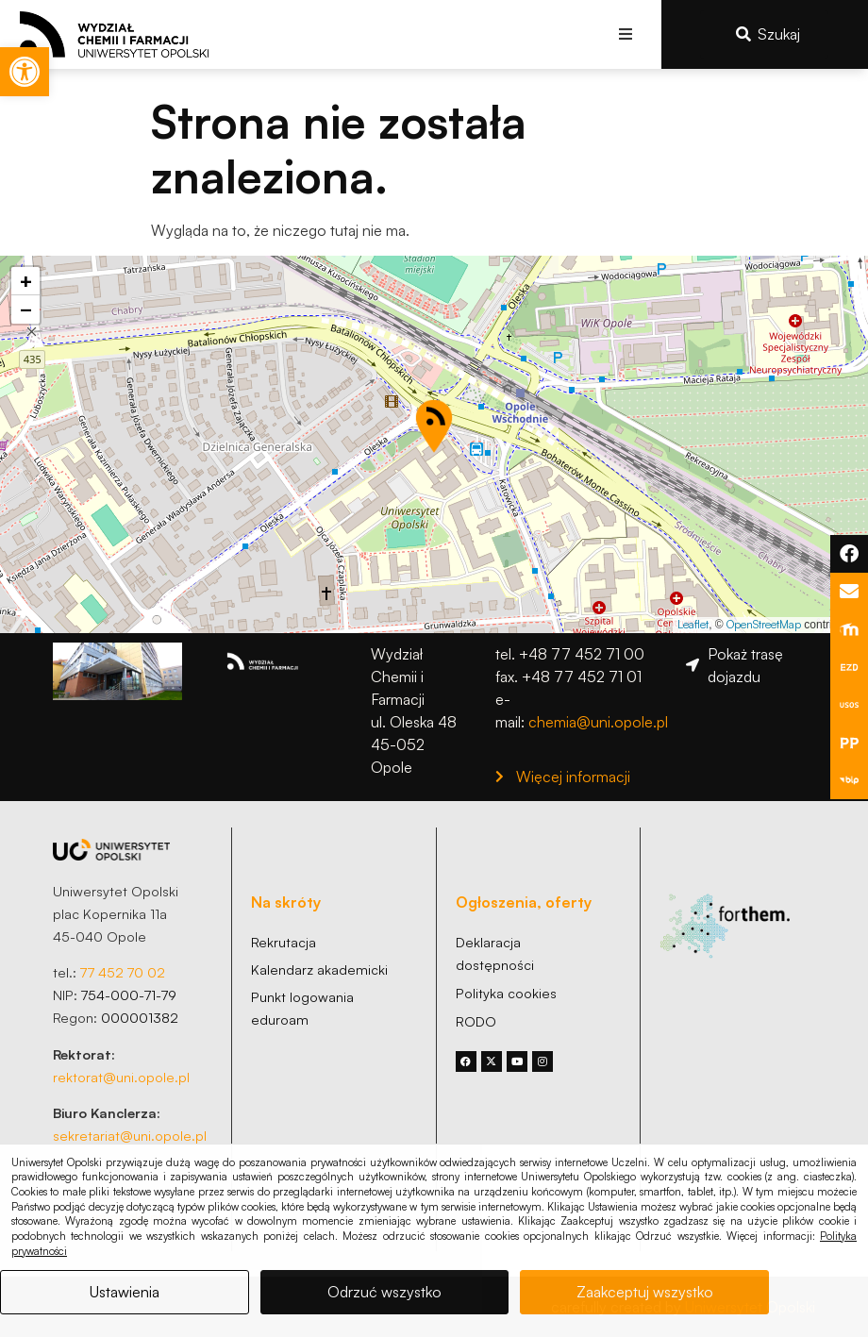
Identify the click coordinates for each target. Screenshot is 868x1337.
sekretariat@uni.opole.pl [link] (130, 1135)
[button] (626, 34)
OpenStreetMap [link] (763, 624)
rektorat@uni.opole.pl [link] (121, 1076)
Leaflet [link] (693, 624)
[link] (24, 71)
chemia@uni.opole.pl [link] (598, 721)
